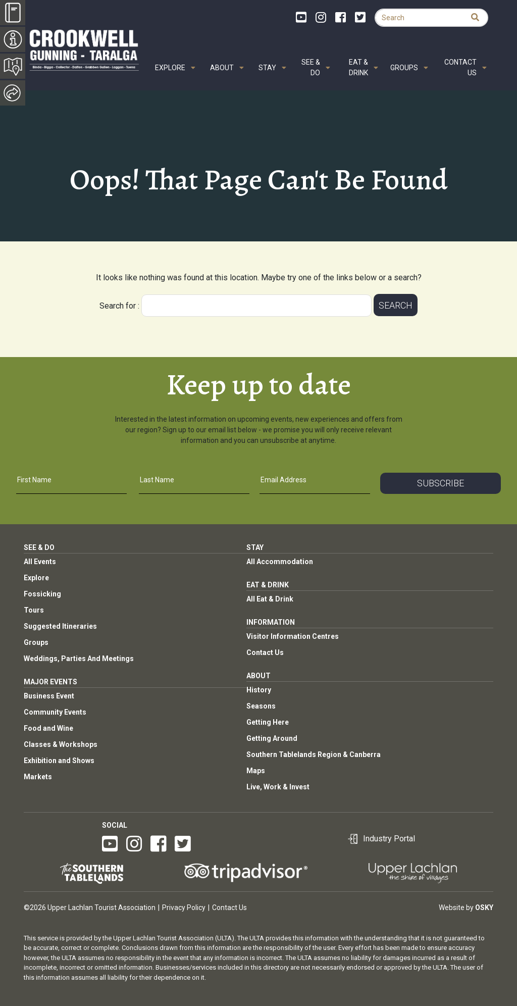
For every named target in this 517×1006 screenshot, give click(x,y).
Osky (484, 907)
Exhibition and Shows (59, 761)
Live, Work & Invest (277, 787)
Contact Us (460, 67)
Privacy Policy (183, 907)
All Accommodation (279, 562)
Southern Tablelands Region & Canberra (313, 754)
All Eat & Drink (269, 599)
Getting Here (267, 722)
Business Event (49, 696)
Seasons (261, 706)
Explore (170, 68)
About (222, 68)
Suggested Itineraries (60, 626)
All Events (40, 562)
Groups (404, 68)
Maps (255, 771)
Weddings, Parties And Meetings (79, 659)
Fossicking (42, 594)
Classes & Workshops (60, 744)
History (258, 690)
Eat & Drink (358, 67)
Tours (34, 610)
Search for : (119, 306)
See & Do (310, 67)
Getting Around (271, 738)
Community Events (55, 712)
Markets (38, 777)
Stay (267, 68)
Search (395, 305)
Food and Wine (48, 728)
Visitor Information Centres (292, 636)
